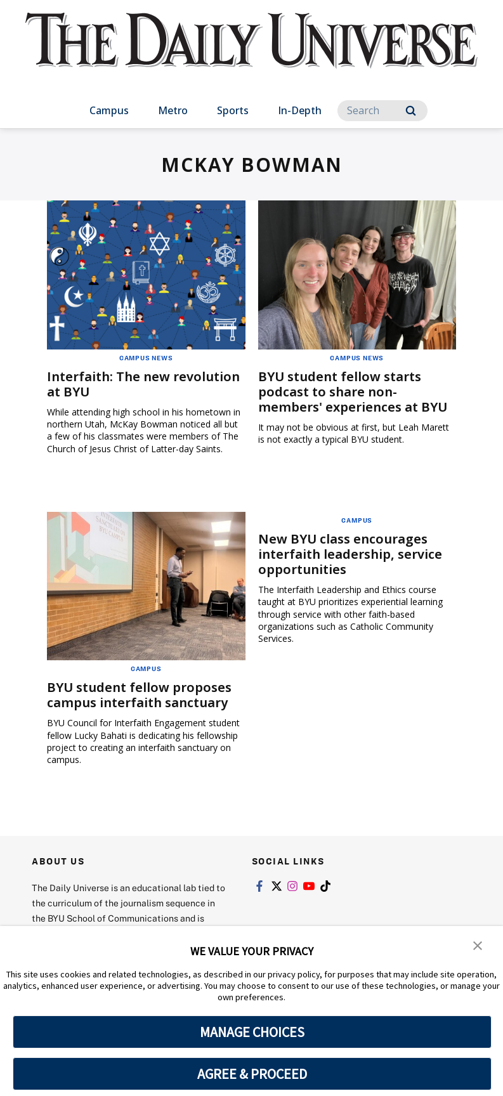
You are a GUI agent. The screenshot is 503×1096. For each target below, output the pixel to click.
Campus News (146, 358)
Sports (233, 110)
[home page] (251, 52)
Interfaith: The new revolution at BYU (143, 384)
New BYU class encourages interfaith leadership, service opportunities (350, 554)
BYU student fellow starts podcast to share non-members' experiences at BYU (352, 391)
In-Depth (300, 110)
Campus (109, 110)
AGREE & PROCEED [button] (252, 1074)
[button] (477, 944)
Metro (173, 110)
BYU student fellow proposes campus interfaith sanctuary (139, 695)
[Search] (382, 111)
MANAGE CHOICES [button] (252, 1032)
